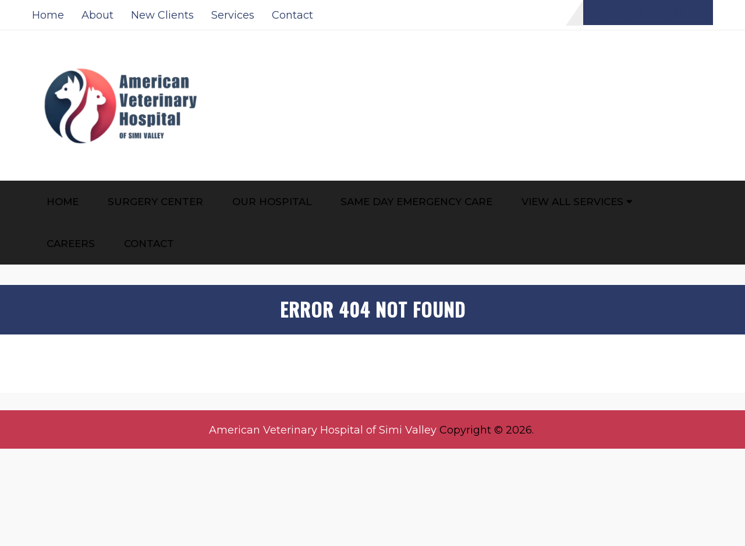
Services (232, 15)
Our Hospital (271, 201)
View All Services (572, 201)
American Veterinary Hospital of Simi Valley (323, 430)
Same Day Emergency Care (416, 201)
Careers (71, 243)
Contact (292, 15)
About (97, 15)
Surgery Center (155, 201)
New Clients (162, 15)
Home (48, 15)
